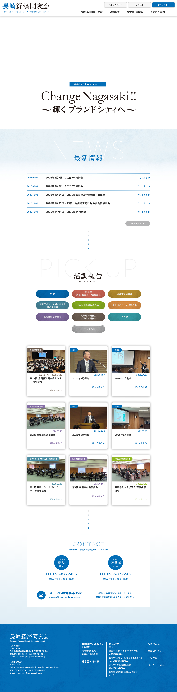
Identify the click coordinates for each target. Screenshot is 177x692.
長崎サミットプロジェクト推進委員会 (125, 657)
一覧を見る (137, 223)
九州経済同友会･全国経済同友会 (123, 672)
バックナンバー (115, 4)
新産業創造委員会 (52, 317)
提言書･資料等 (135, 12)
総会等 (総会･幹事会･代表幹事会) (88, 294)
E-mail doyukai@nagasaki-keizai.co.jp (27, 656)
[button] (4, 40)
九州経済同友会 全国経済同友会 (88, 317)
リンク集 (139, 4)
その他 (124, 317)
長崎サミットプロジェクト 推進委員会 (52, 305)
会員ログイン (163, 4)
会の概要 (86, 647)
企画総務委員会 (124, 293)
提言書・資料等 (90, 661)
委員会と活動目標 (90, 654)
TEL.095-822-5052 (61, 574)
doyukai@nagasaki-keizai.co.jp (64, 597)
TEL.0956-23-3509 (115, 574)
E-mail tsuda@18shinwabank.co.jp (26, 673)
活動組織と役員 (89, 650)
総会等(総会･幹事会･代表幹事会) (123, 650)
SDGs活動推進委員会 (88, 305)
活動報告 (115, 12)
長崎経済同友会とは (92, 12)
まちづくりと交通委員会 (124, 305)
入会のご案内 (157, 12)
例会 (52, 293)
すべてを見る (88, 328)
